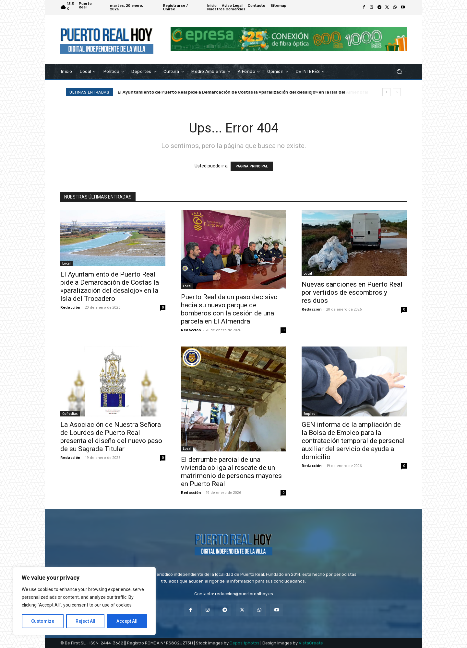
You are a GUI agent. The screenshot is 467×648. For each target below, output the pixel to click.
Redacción (70, 307)
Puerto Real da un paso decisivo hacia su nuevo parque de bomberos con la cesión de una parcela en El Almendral (240, 92)
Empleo (310, 413)
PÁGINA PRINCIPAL (251, 166)
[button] (399, 71)
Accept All (127, 621)
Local (66, 263)
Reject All (85, 621)
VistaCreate (311, 643)
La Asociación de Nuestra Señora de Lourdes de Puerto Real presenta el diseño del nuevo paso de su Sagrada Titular (111, 437)
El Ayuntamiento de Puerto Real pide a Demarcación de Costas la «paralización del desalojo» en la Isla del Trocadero (109, 286)
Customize (42, 621)
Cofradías (70, 413)
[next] (397, 92)
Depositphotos (244, 643)
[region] (84, 601)
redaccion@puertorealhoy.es (244, 593)
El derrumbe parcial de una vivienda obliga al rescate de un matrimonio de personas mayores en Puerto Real (231, 472)
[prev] (386, 92)
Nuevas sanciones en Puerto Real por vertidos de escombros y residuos (352, 292)
